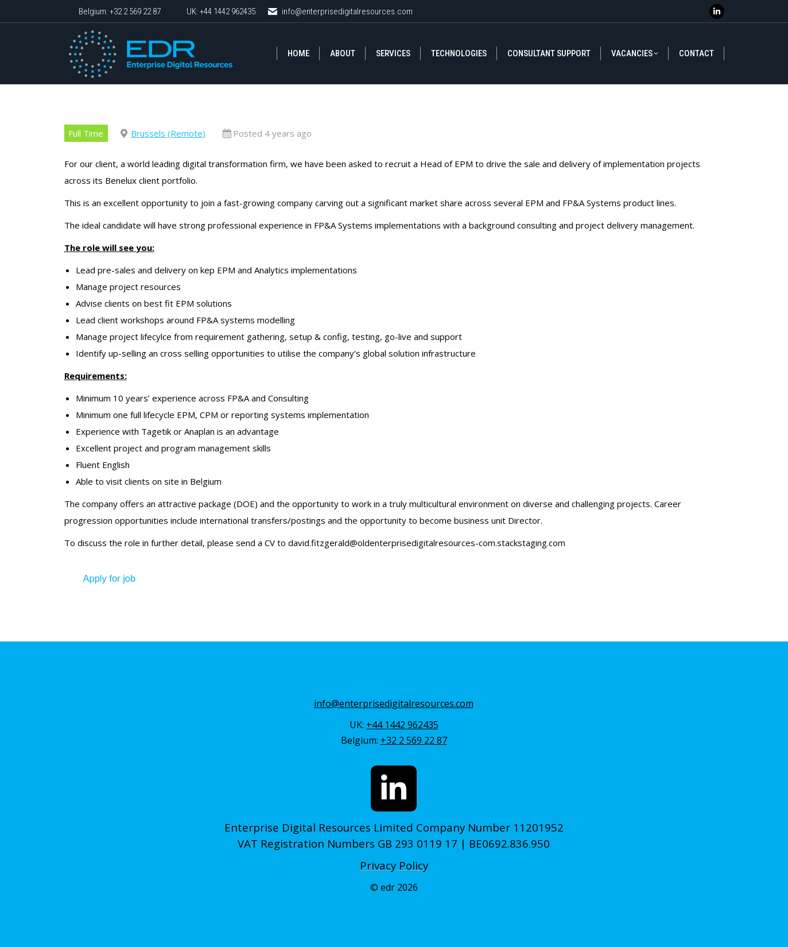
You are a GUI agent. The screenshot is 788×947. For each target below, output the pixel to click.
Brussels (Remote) (168, 133)
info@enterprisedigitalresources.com (339, 12)
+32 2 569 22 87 (414, 740)
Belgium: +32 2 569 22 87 (120, 11)
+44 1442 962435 (402, 724)
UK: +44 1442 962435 (221, 11)
